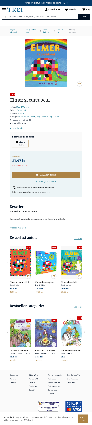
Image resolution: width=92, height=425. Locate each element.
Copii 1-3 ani (60, 33)
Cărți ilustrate (46, 33)
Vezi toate (78, 240)
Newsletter (71, 384)
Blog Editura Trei (73, 377)
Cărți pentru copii (31, 33)
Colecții (32, 392)
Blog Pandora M (73, 381)
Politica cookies (54, 388)
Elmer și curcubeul (73, 33)
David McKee (22, 109)
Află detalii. (28, 420)
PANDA (21, 115)
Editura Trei (33, 377)
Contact (13, 384)
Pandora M (22, 112)
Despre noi (14, 377)
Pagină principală (13, 33)
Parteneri (13, 381)
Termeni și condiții (55, 377)
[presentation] (7, 265)
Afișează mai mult (18, 130)
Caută (84, 16)
